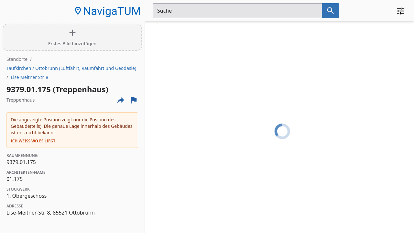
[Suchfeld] (237, 11)
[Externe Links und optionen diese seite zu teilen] (120, 100)
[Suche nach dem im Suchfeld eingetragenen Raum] (330, 10)
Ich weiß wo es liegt (33, 141)
